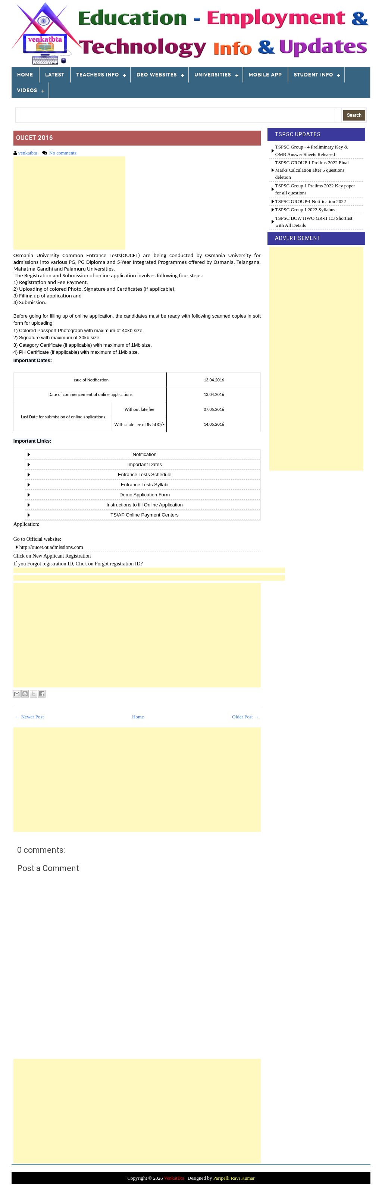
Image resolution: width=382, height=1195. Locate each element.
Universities (212, 74)
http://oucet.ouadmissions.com (51, 547)
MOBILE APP (265, 74)
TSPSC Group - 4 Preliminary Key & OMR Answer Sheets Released (311, 150)
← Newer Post (29, 717)
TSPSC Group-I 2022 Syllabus (305, 209)
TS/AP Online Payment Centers (143, 515)
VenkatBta (174, 1178)
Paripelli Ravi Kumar (233, 1178)
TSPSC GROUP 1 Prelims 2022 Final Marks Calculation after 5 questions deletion (312, 170)
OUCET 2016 (34, 137)
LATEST (55, 74)
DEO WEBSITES (157, 74)
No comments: (64, 153)
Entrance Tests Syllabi (143, 484)
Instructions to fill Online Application (143, 505)
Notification (143, 454)
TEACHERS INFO (97, 74)
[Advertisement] (69, 203)
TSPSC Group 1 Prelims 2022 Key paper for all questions (315, 189)
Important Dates (31, 360)
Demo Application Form (142, 494)
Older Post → (245, 717)
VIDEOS (27, 90)
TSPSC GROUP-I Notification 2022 (310, 201)
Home (25, 74)
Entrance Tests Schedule (142, 474)
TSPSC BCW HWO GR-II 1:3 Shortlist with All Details (314, 221)
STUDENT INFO (313, 74)
